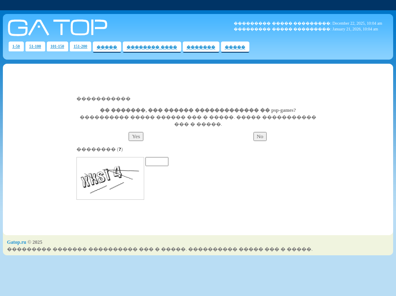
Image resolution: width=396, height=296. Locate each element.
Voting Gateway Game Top (118, 28)
